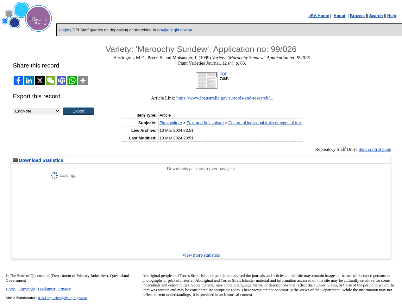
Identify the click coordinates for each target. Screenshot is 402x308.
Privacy (64, 289)
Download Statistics (38, 160)
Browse (357, 15)
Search (376, 15)
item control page (375, 149)
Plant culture (171, 122)
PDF (223, 74)
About (340, 15)
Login (64, 30)
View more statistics (201, 255)
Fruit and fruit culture (205, 122)
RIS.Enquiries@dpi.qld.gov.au (62, 298)
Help (391, 15)
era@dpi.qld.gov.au (174, 30)
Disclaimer (46, 289)
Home (11, 289)
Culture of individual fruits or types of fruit (265, 122)
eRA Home (318, 15)
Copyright (26, 289)
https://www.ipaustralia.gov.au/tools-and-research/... (224, 97)
